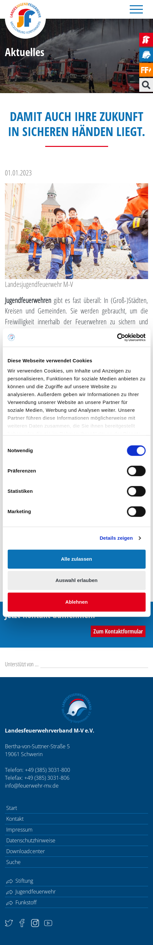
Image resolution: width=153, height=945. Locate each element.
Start (11, 808)
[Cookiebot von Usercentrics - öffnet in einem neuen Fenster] (116, 337)
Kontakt (15, 818)
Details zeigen (116, 538)
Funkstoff (21, 902)
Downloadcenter (25, 851)
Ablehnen (76, 602)
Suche (13, 862)
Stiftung (19, 881)
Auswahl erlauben (76, 580)
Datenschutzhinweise (30, 840)
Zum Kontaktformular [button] (118, 631)
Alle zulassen (76, 559)
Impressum (19, 829)
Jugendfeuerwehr (31, 891)
